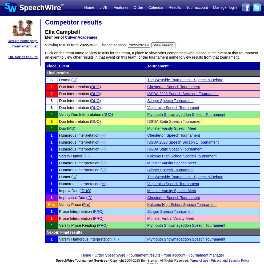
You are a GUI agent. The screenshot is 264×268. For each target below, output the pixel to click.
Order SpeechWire (109, 255)
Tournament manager (206, 255)
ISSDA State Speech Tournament (174, 121)
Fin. (51, 204)
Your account (197, 7)
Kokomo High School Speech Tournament (182, 156)
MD (71, 128)
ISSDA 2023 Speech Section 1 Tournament (182, 94)
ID (89, 198)
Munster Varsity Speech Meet (171, 128)
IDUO (85, 191)
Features (121, 7)
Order (138, 7)
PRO (98, 211)
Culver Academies (81, 37)
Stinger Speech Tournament (170, 101)
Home (89, 7)
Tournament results (145, 255)
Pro (86, 204)
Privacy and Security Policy (230, 260)
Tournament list (25, 46)
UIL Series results (23, 57)
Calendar (155, 7)
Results (175, 7)
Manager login (225, 7)
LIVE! (104, 7)
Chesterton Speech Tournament (173, 87)
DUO (95, 87)
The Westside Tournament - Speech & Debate (185, 80)
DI (74, 80)
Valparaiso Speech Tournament (173, 107)
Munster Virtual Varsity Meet (170, 218)
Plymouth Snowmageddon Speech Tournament (186, 114)
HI (103, 135)
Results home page (23, 41)
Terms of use (199, 260)
